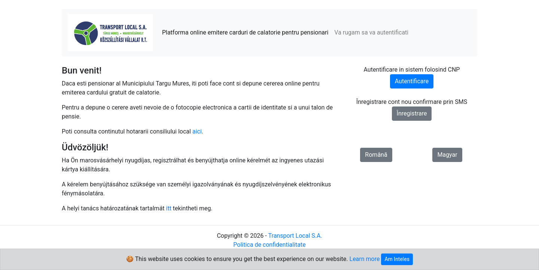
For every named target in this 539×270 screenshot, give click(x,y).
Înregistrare (412, 113)
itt (168, 208)
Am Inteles (396, 259)
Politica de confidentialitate (269, 244)
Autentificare (412, 81)
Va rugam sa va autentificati (371, 32)
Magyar (447, 154)
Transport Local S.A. (295, 235)
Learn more (365, 258)
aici (197, 131)
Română (376, 154)
